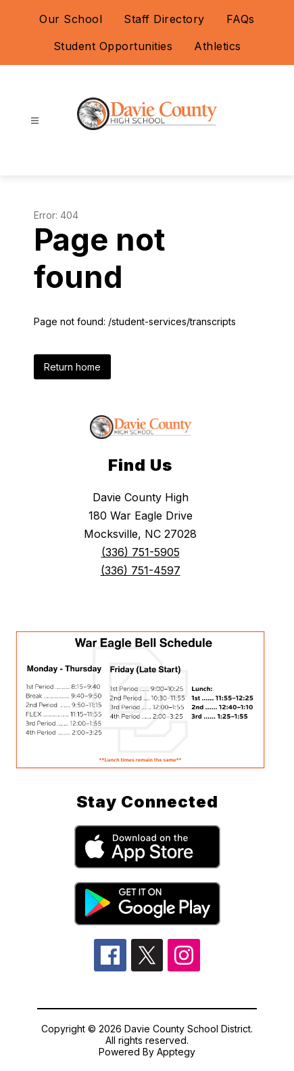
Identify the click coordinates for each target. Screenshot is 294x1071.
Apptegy (176, 1051)
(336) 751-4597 (140, 570)
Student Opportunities (113, 46)
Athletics (217, 46)
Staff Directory (164, 19)
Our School (70, 19)
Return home (72, 367)
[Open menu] (35, 121)
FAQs (240, 19)
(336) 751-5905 (140, 552)
